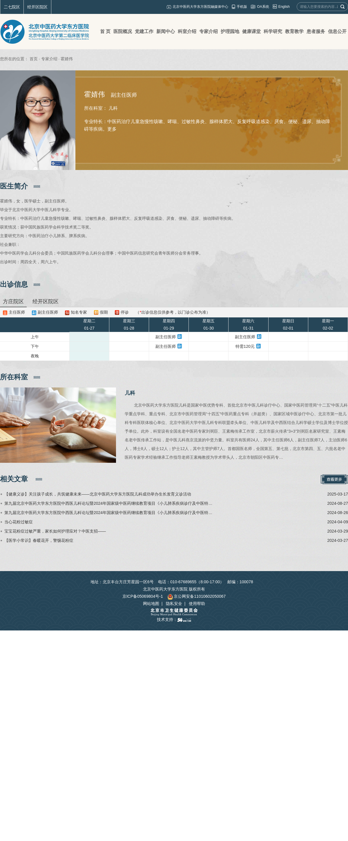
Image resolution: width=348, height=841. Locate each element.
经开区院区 (37, 7)
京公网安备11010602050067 (196, 596)
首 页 (105, 31)
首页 (34, 58)
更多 (112, 129)
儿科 (130, 393)
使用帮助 (197, 603)
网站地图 (151, 603)
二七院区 (12, 7)
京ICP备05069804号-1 (142, 596)
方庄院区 (13, 301)
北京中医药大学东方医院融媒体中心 (200, 7)
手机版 (242, 7)
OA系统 (263, 7)
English (284, 7)
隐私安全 (174, 603)
